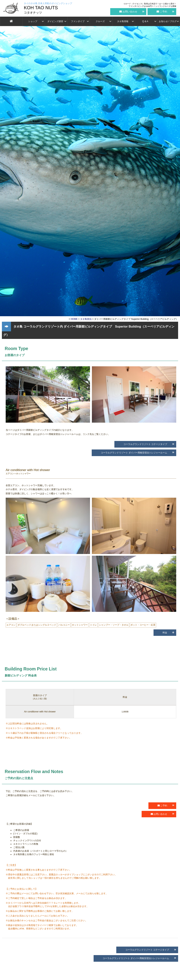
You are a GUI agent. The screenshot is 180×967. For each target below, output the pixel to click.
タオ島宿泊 (86, 319)
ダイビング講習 (55, 21)
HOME (74, 319)
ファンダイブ (78, 21)
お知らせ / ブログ (168, 21)
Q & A (145, 21)
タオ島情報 (122, 21)
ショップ (32, 21)
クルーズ (100, 21)
